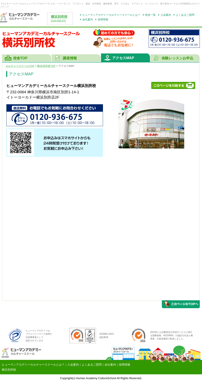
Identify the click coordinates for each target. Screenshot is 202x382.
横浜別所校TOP (46, 66)
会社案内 (87, 19)
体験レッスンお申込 (177, 58)
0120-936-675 (58, 20)
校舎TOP (20, 58)
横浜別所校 (59, 16)
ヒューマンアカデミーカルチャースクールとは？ (111, 15)
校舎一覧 (150, 15)
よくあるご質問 (185, 15)
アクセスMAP (123, 58)
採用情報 (103, 19)
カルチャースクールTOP (19, 66)
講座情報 (70, 58)
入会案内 (166, 15)
